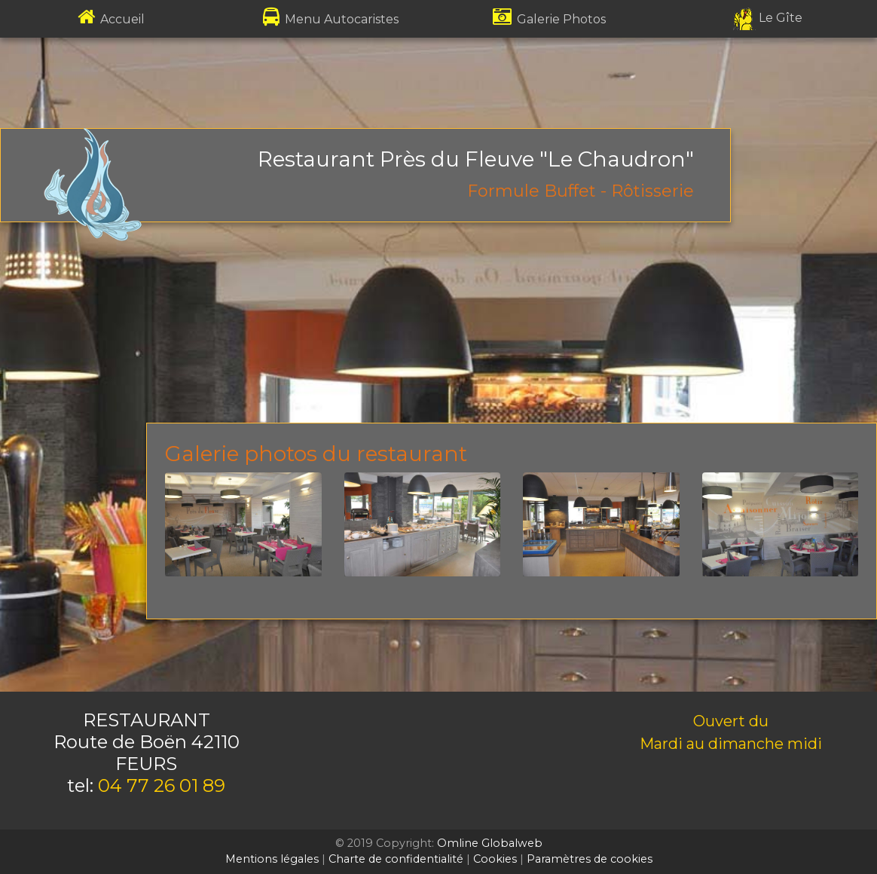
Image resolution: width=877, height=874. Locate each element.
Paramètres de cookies (589, 859)
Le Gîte (767, 18)
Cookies (495, 859)
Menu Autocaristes (329, 19)
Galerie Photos (548, 19)
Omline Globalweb (489, 843)
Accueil (110, 19)
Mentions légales (272, 859)
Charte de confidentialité (395, 859)
